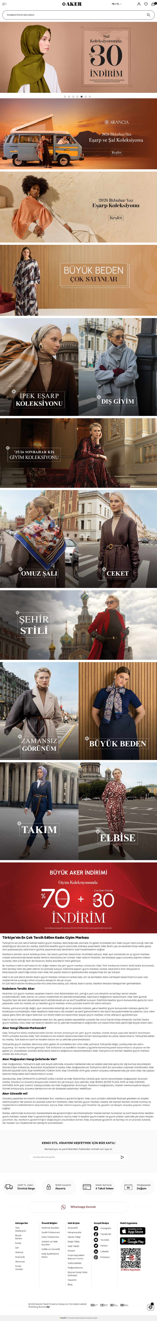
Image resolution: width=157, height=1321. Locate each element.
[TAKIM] (39, 811)
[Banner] (78, 280)
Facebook (102, 1234)
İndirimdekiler (75, 1263)
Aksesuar (20, 1261)
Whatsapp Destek (78, 1207)
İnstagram (102, 1228)
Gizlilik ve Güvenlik (51, 1249)
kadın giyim (41, 977)
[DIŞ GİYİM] (117, 367)
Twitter (101, 1246)
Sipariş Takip (74, 1237)
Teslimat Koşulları (50, 1228)
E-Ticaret (70, 1318)
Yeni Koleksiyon (20, 1229)
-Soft (62, 1318)
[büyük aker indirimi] (78, 897)
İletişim (71, 1251)
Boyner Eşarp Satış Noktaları (77, 1274)
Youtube (101, 1240)
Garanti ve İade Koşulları (50, 1243)
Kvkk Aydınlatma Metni (50, 1255)
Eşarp (18, 1243)
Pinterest (102, 1257)
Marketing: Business (39, 1307)
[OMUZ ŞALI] (39, 539)
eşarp (60, 983)
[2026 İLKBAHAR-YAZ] (78, 207)
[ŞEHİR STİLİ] (78, 625)
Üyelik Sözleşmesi (51, 1232)
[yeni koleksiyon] (78, 133)
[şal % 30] (78, 57)
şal (67, 983)
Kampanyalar (74, 1232)
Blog (70, 1284)
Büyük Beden (18, 1237)
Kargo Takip (73, 1241)
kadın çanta (85, 983)
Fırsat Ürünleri (19, 1267)
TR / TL (116, 4)
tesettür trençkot (102, 983)
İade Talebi (73, 1246)
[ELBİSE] (117, 811)
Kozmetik (20, 1257)
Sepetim (72, 1280)
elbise (73, 983)
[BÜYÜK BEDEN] (117, 711)
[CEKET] (117, 539)
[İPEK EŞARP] (39, 367)
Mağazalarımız (75, 1268)
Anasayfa (73, 1228)
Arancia (19, 1252)
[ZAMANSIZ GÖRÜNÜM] (39, 711)
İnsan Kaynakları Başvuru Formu (76, 1257)
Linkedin (101, 1251)
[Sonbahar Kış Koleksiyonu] (78, 453)
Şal (17, 1248)
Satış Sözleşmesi (50, 1237)
